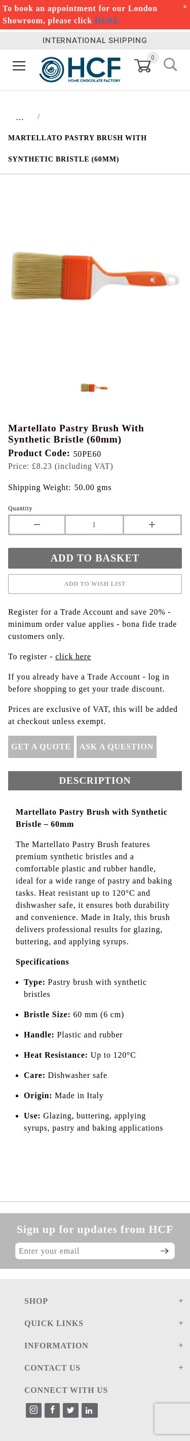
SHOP (36, 1301)
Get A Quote (41, 746)
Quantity (20, 508)
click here (73, 656)
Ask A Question (117, 746)
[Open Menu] (19, 66)
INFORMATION (56, 1345)
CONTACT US (52, 1368)
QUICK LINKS (54, 1323)
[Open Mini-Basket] (149, 66)
